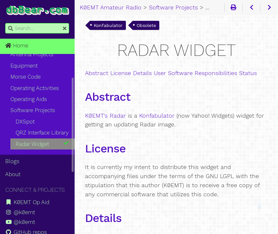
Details (142, 73)
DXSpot (25, 121)
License (120, 73)
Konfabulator (108, 25)
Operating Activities (34, 88)
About (12, 174)
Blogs (12, 161)
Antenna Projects (32, 54)
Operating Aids (28, 99)
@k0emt (20, 212)
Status (248, 73)
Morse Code (25, 76)
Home (16, 45)
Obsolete (146, 25)
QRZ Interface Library (42, 132)
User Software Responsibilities (195, 73)
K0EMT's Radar (105, 115)
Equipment (24, 65)
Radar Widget (42, 144)
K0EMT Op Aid (27, 202)
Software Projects (32, 110)
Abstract (96, 73)
